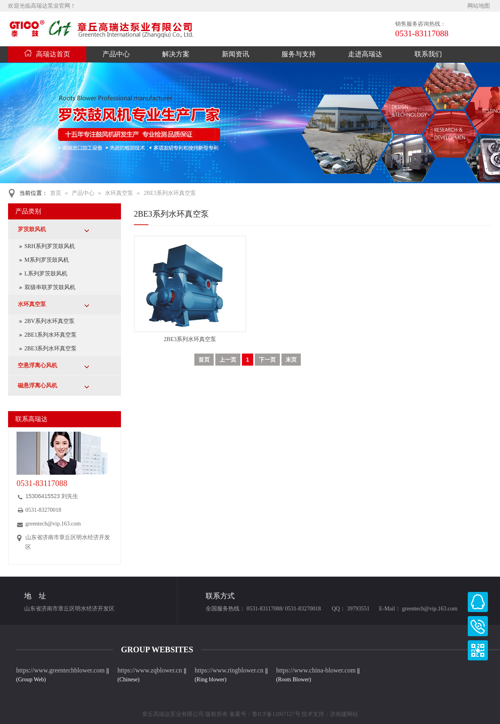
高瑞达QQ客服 (478, 602)
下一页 (267, 359)
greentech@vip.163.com (53, 524)
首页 (55, 193)
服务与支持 (298, 54)
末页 (291, 359)
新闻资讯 (235, 54)
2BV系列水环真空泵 (50, 321)
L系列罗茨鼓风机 (46, 274)
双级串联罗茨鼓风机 (50, 287)
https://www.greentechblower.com (61, 670)
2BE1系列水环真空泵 (51, 335)
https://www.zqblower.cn (149, 670)
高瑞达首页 (47, 54)
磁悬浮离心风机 (37, 386)
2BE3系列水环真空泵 (170, 193)
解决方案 (176, 54)
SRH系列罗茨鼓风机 (50, 246)
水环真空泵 (119, 193)
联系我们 (428, 54)
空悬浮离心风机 (37, 365)
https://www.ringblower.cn (229, 670)
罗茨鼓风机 (32, 229)
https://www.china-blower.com (316, 670)
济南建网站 (344, 714)
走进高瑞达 (365, 54)
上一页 (227, 359)
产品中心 (116, 54)
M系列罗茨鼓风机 (47, 260)
